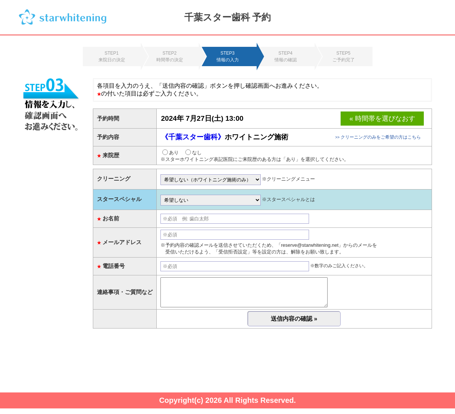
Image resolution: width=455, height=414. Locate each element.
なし (193, 152)
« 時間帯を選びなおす (382, 118)
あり (170, 152)
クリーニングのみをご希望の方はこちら (378, 137)
